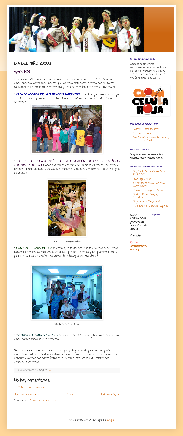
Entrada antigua (110, 395)
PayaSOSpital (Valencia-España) (150, 206)
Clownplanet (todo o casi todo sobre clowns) (149, 184)
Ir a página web (142, 133)
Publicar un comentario (31, 387)
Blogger (110, 420)
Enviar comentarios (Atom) (44, 401)
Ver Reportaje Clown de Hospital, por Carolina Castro (151, 139)
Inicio (70, 395)
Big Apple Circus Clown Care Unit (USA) (149, 173)
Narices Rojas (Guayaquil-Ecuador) (147, 196)
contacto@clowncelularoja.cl (138, 248)
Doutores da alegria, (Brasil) (148, 190)
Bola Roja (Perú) (142, 179)
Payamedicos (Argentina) (146, 202)
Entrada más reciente (27, 395)
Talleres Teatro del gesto (146, 129)
